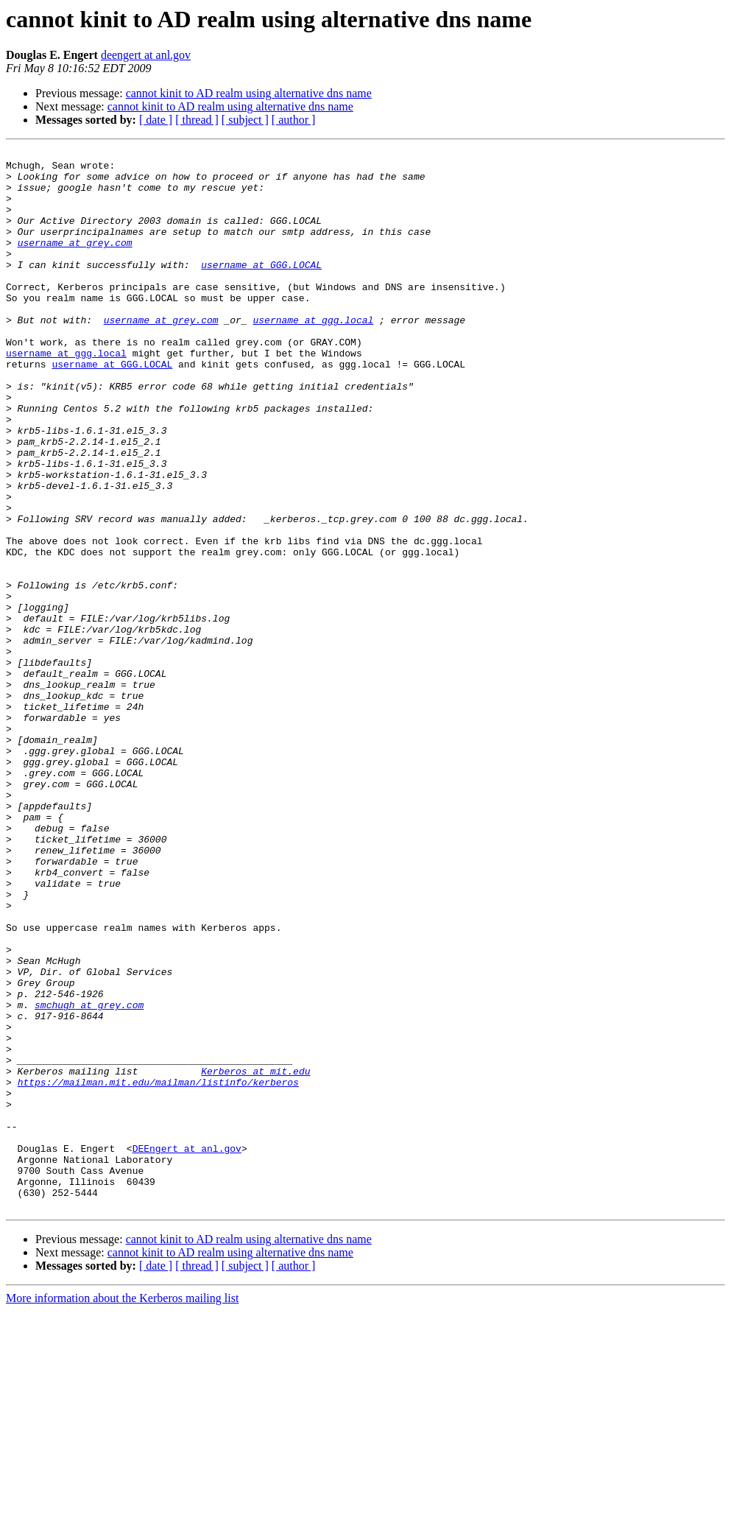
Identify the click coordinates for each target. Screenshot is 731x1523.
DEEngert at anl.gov (187, 1349)
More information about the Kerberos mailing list (122, 1510)
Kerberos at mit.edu (255, 1256)
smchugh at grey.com (89, 1176)
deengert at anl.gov (146, 55)
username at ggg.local (313, 355)
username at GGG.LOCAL (261, 288)
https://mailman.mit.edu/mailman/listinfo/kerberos (158, 1269)
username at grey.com (75, 262)
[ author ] (294, 119)
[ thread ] (197, 119)
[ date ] (155, 119)
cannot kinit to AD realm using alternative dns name (249, 93)
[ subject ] (245, 119)
